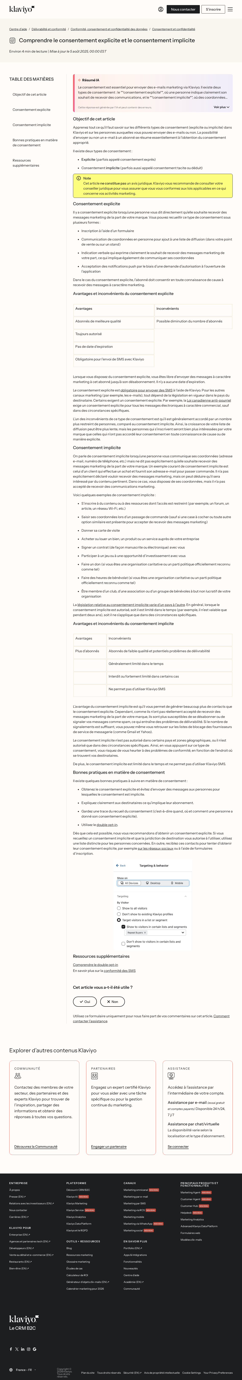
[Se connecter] (160, 9)
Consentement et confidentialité (173, 29)
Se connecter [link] (178, 1146)
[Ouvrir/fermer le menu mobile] (230, 9)
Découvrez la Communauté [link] (35, 1146)
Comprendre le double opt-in (95, 965)
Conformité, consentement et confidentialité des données (109, 29)
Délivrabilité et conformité (49, 29)
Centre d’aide (18, 29)
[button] (153, 906)
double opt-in (107, 825)
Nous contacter (183, 9)
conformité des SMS (120, 970)
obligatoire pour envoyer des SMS (146, 390)
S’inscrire (213, 9)
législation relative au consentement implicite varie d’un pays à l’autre (131, 605)
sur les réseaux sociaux (155, 848)
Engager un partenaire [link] (109, 1146)
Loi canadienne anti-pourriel (209, 400)
